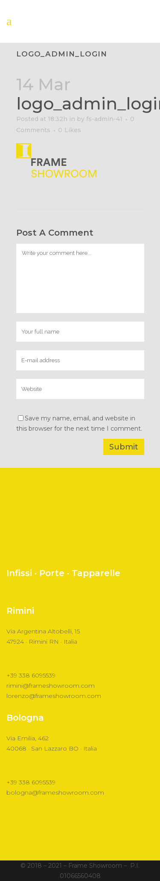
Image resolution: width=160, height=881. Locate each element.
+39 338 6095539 (30, 675)
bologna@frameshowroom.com (55, 792)
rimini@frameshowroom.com (50, 685)
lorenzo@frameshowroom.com (53, 696)
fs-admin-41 (104, 119)
